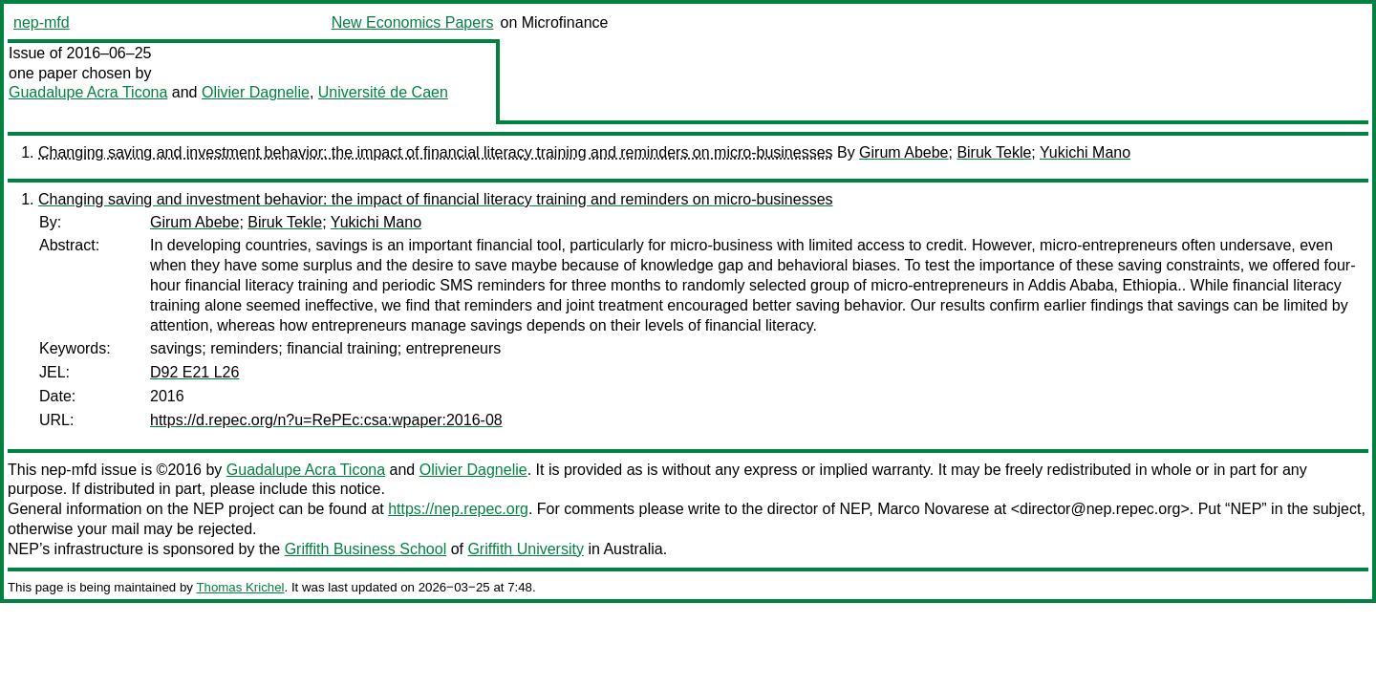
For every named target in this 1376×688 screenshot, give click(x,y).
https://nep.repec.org (458, 509)
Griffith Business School (366, 549)
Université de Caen (383, 92)
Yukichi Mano (1085, 152)
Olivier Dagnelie (256, 92)
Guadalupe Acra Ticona (88, 92)
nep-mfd (41, 22)
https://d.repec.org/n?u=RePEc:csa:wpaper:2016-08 (326, 420)
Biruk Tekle (994, 152)
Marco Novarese (933, 509)
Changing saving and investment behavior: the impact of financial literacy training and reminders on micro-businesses (435, 152)
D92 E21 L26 (194, 372)
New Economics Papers (413, 22)
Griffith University (525, 549)
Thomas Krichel (240, 587)
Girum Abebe (903, 152)
